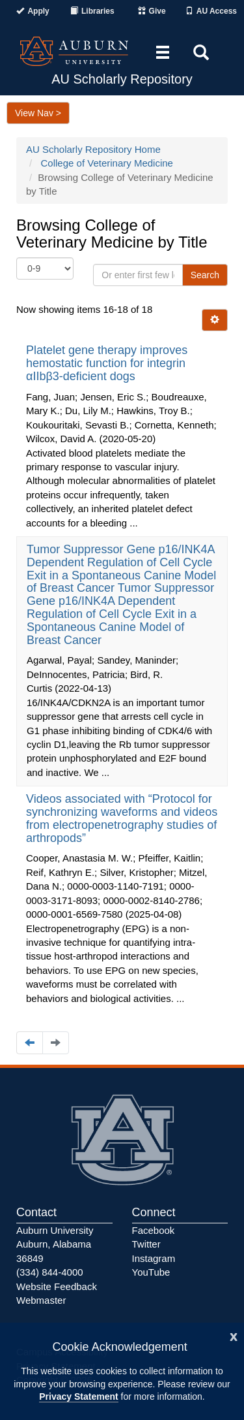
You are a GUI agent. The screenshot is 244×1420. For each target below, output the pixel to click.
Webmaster (41, 1300)
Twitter (146, 1244)
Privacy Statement (78, 1396)
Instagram (154, 1258)
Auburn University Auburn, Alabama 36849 (54, 1244)
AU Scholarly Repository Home (93, 149)
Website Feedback (56, 1286)
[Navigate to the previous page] (29, 1042)
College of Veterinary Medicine (107, 163)
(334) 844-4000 (49, 1272)
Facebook (153, 1230)
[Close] (233, 1335)
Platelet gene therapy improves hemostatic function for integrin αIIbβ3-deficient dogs (106, 363)
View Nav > (38, 113)
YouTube (151, 1272)
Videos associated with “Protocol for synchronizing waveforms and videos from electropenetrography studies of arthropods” (121, 818)
